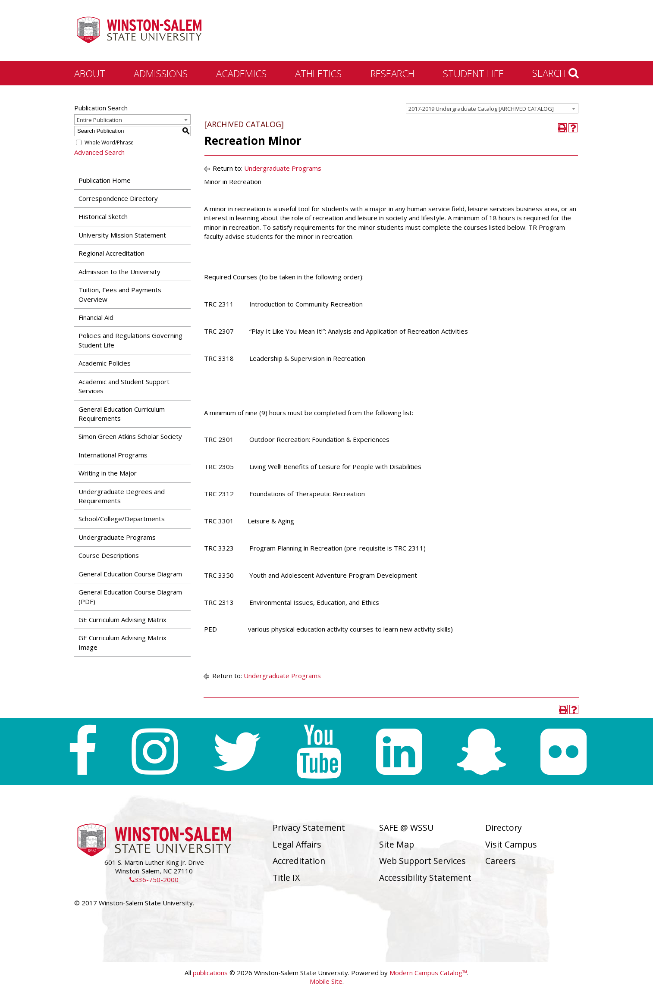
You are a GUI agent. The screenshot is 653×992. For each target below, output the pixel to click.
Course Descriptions (108, 555)
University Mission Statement (122, 235)
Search (555, 72)
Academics (241, 73)
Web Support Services (422, 861)
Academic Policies (104, 363)
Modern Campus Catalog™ (428, 972)
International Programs (113, 455)
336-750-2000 (154, 879)
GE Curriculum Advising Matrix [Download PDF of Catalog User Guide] (122, 619)
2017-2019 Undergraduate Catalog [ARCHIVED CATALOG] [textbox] (481, 109)
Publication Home (104, 180)
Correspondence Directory (118, 198)
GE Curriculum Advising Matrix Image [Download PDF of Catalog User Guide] (122, 642)
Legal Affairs (297, 844)
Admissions (161, 73)
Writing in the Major (107, 473)
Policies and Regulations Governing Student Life (130, 340)
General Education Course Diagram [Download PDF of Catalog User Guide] (130, 574)
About (89, 73)
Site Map (396, 844)
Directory (503, 827)
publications (210, 972)
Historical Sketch (103, 216)
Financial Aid (95, 317)
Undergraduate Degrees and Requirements (121, 496)
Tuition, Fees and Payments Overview (119, 294)
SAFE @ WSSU (406, 827)
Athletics (318, 73)
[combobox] (492, 108)
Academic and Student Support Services (124, 386)
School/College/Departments (121, 518)
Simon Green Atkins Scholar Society (130, 436)
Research (392, 73)
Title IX (286, 877)
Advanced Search (99, 152)
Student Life (473, 73)
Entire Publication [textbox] (99, 120)
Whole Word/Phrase (109, 142)
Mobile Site (326, 981)
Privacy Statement (309, 827)
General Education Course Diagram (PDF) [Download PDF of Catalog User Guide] (130, 596)
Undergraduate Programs (117, 537)
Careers (500, 861)
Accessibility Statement (425, 877)
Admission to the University (119, 271)
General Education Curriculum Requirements (121, 413)
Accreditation (299, 861)
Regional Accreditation (111, 253)
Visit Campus (511, 844)
